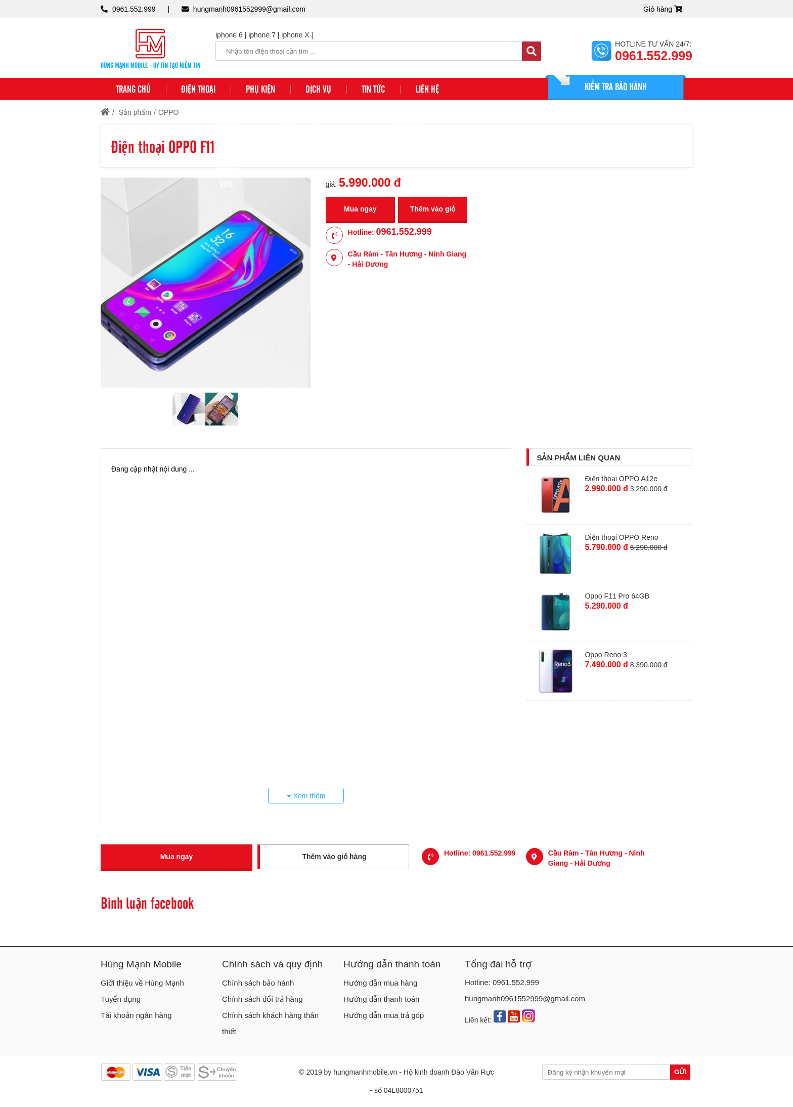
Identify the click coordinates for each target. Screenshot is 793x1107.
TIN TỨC (373, 88)
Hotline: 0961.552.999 (502, 982)
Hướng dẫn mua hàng (380, 982)
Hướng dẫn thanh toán (391, 964)
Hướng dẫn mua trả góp (383, 1015)
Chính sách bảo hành (258, 982)
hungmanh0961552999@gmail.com (249, 9)
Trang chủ (133, 88)
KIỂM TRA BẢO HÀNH (616, 86)
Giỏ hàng (662, 9)
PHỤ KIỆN (260, 88)
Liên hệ (427, 88)
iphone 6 (229, 35)
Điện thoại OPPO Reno (621, 537)
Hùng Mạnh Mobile (141, 964)
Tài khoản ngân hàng (136, 1015)
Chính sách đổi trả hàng (262, 999)
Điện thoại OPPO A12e (621, 479)
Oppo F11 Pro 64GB (617, 596)
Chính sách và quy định (272, 964)
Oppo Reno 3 (606, 655)
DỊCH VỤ (318, 88)
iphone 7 (262, 35)
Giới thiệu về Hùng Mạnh (142, 982)
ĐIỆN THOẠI (198, 88)
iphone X (295, 35)
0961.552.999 (134, 9)
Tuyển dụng (121, 999)
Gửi (680, 1072)
